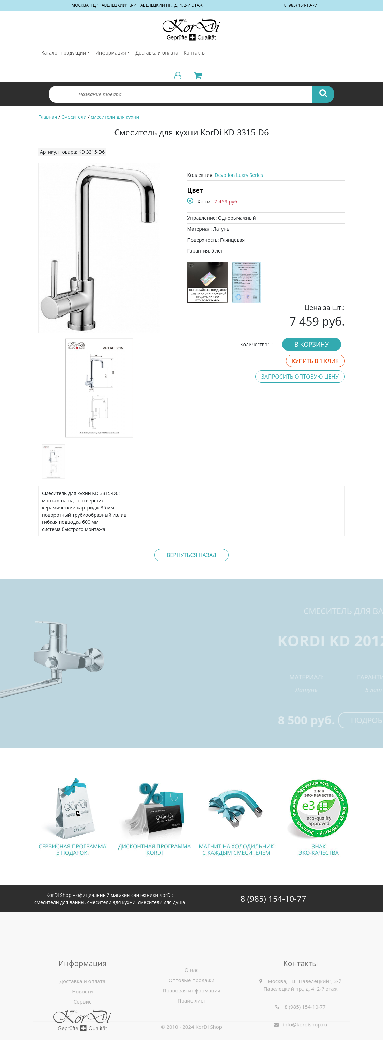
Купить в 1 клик (315, 361)
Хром (204, 201)
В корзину (311, 344)
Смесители (74, 116)
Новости (82, 1017)
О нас (192, 996)
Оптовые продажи (192, 1006)
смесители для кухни (115, 116)
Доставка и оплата (156, 52)
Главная (47, 116)
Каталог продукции (63, 52)
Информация (110, 52)
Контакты (195, 52)
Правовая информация (191, 1016)
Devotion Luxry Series (239, 175)
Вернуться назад (191, 555)
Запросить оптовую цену (300, 376)
